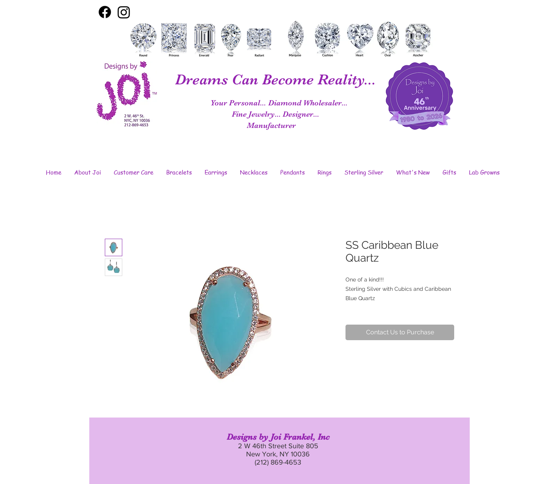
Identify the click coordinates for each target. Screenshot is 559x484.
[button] (87, 172)
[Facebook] (105, 12)
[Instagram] (124, 12)
